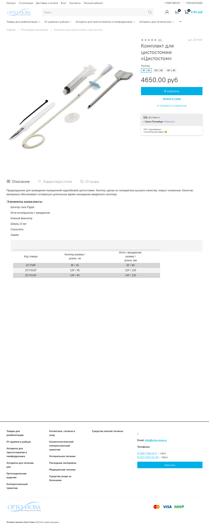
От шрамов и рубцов (58, 21)
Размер (145, 65)
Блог (64, 3)
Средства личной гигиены (107, 431)
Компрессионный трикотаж (17, 486)
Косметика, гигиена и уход (62, 433)
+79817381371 (172, 3)
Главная (11, 29)
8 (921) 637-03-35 (147, 457)
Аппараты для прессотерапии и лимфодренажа (105, 21)
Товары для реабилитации (24, 21)
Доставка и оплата (47, 3)
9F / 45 (146, 70)
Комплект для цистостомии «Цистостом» (78, 29)
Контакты (75, 3)
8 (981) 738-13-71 (147, 453)
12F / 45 (158, 70)
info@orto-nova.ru (156, 440)
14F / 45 (171, 70)
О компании (26, 3)
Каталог (11, 3)
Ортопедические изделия (17, 475)
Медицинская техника (62, 469)
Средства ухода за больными (60, 478)
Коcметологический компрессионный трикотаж (61, 445)
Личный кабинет (93, 3)
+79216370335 (193, 3)
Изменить (169, 121)
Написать (169, 465)
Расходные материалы (34, 29)
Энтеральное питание (62, 456)
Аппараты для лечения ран (156, 21)
